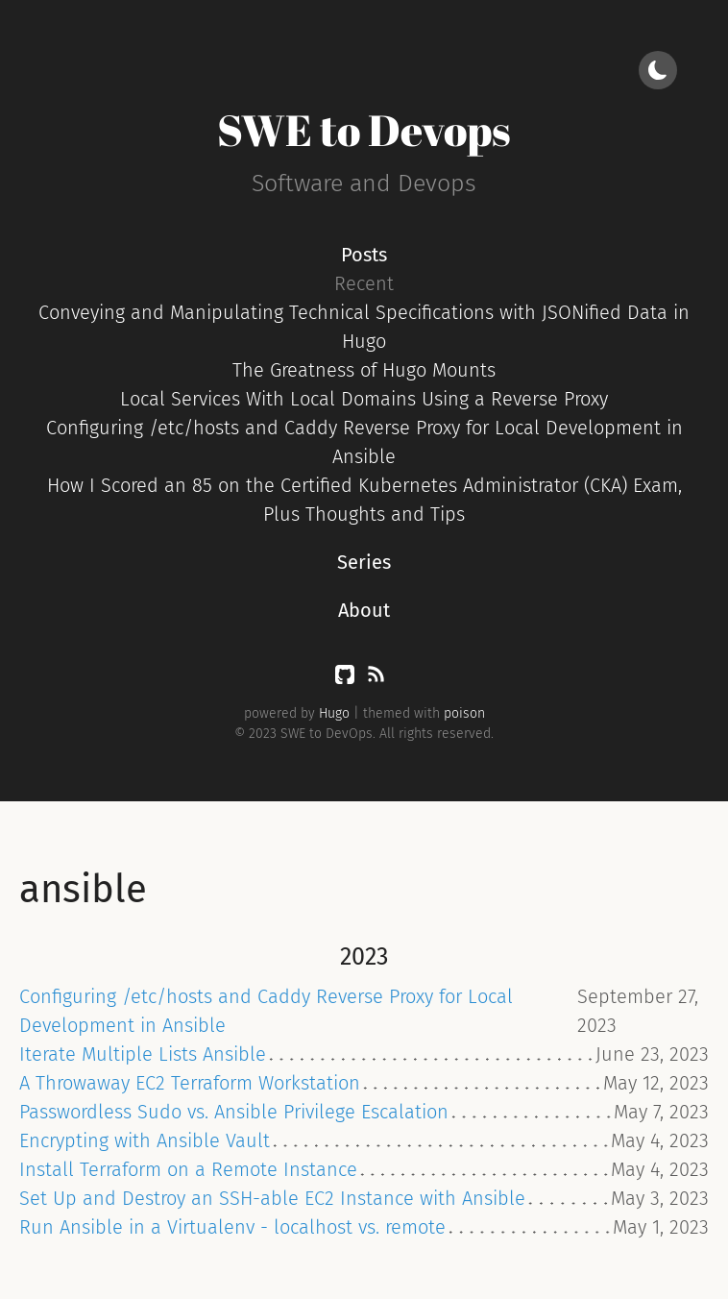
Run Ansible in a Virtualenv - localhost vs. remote (232, 1226)
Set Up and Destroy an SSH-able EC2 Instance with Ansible (272, 1198)
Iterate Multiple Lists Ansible (142, 1054)
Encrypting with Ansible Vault (144, 1140)
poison (464, 713)
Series (364, 562)
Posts (364, 254)
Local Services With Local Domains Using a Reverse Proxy (364, 398)
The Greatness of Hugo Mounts (364, 369)
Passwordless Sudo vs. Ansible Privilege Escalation (234, 1111)
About (364, 610)
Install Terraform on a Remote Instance (188, 1169)
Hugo (334, 713)
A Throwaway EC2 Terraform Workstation (189, 1082)
